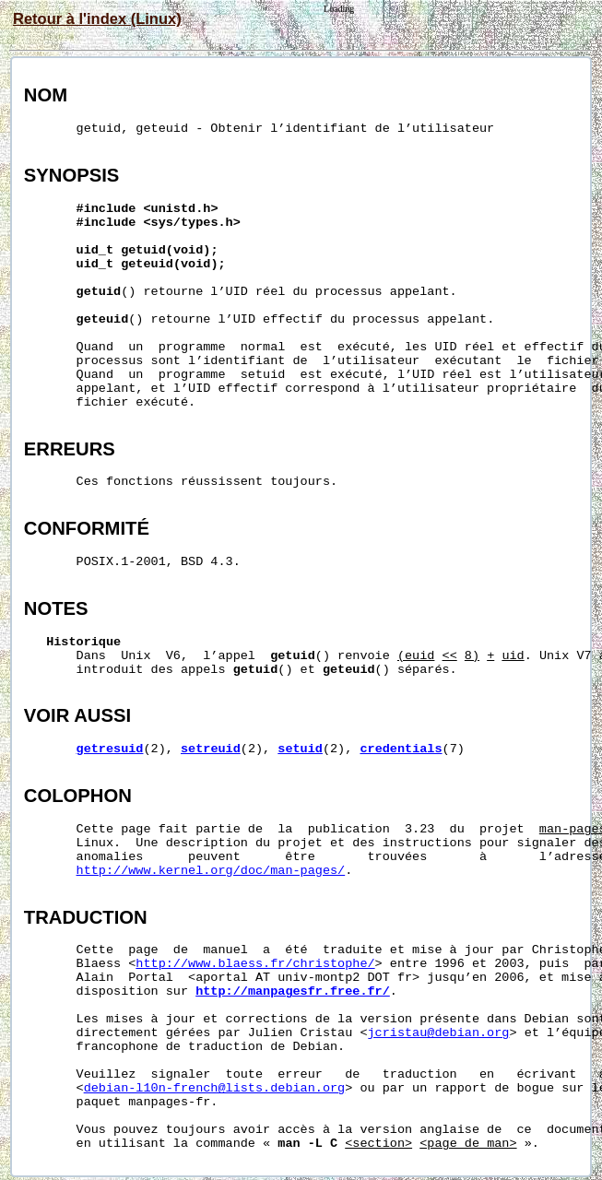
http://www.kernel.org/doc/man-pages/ (211, 871)
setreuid (211, 749)
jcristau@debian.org (439, 1033)
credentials (401, 749)
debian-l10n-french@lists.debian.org (215, 1088)
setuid (300, 749)
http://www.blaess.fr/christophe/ (255, 964)
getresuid (110, 749)
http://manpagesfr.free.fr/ (292, 991)
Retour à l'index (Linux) (97, 18)
